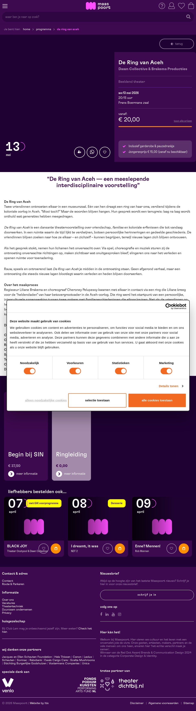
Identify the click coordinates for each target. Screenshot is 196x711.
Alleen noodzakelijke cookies (46, 400)
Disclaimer (136, 703)
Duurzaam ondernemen (17, 609)
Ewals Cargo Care (56, 660)
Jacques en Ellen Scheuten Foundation (27, 657)
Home (26, 29)
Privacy (6, 613)
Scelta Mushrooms (82, 660)
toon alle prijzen (183, 121)
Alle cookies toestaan (157, 400)
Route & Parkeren (13, 584)
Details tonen (168, 386)
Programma (43, 29)
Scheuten (8, 660)
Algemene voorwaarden (163, 703)
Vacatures (8, 603)
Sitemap (188, 703)
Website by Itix (39, 703)
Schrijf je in (147, 594)
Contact (7, 581)
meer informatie (26, 473)
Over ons (8, 599)
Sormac (22, 660)
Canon (77, 657)
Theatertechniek (12, 606)
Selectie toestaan (97, 400)
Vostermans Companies (64, 663)
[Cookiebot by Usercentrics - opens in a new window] (168, 306)
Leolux (88, 657)
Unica (85, 663)
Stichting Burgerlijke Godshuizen (25, 663)
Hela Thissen (62, 657)
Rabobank (36, 660)
